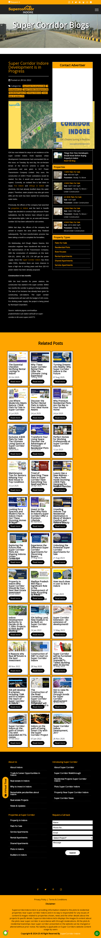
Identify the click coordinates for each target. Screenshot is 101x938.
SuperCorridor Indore (70, 933)
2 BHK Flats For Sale (72, 183)
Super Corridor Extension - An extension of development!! (61, 621)
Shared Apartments (64, 260)
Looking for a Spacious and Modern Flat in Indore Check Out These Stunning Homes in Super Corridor (17, 517)
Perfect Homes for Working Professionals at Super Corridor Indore (61, 441)
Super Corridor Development (34, 89)
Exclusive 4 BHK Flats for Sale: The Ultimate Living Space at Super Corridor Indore (17, 442)
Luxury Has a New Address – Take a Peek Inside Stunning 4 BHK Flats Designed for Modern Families (62, 480)
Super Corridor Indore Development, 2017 (61, 729)
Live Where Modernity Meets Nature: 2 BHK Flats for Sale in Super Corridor (18, 405)
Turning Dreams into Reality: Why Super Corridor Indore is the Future (62, 369)
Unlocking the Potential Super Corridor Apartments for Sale (61, 550)
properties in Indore (19, 208)
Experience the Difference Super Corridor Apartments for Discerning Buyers (39, 551)
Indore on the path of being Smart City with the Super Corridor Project (39, 730)
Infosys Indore (33, 93)
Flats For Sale (61, 243)
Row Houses (60, 251)
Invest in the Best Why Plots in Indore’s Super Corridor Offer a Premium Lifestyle (40, 515)
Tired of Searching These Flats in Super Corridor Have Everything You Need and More (39, 479)
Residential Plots (62, 247)
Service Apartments (64, 265)
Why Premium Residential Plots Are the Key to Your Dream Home (62, 405)
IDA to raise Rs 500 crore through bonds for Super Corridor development (61, 695)
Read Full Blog (69, 161)
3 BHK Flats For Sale (72, 208)
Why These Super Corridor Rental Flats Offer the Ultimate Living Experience (39, 370)
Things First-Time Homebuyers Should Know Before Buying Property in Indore (76, 155)
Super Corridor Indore (31, 260)
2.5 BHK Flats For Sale (72, 197)
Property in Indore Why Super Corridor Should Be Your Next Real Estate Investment (17, 587)
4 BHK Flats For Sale (72, 222)
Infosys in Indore (36, 186)
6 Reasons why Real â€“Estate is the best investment (17, 657)
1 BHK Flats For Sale (72, 172)
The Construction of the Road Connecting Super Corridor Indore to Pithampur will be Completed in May (39, 698)
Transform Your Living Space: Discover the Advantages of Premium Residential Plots (39, 442)
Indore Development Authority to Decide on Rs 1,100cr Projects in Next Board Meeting (17, 624)
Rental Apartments (63, 256)
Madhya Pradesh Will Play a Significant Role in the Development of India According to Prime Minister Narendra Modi (39, 590)
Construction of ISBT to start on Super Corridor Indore (39, 657)
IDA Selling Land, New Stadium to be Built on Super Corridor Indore (39, 622)
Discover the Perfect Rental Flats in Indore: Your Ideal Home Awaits (39, 405)
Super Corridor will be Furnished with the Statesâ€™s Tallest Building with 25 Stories (62, 659)
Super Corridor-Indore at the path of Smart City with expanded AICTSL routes (18, 732)
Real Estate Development (32, 86)
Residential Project (16, 93)
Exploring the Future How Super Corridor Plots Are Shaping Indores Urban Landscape (17, 552)
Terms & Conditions (58, 899)
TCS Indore (19, 186)
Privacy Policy (40, 899)
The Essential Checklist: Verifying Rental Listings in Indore (17, 369)
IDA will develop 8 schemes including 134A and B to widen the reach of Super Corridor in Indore (17, 696)
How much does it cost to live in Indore (61, 583)
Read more (15, 381)
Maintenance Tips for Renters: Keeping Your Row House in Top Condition (17, 477)
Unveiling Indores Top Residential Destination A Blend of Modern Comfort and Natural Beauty (62, 516)
